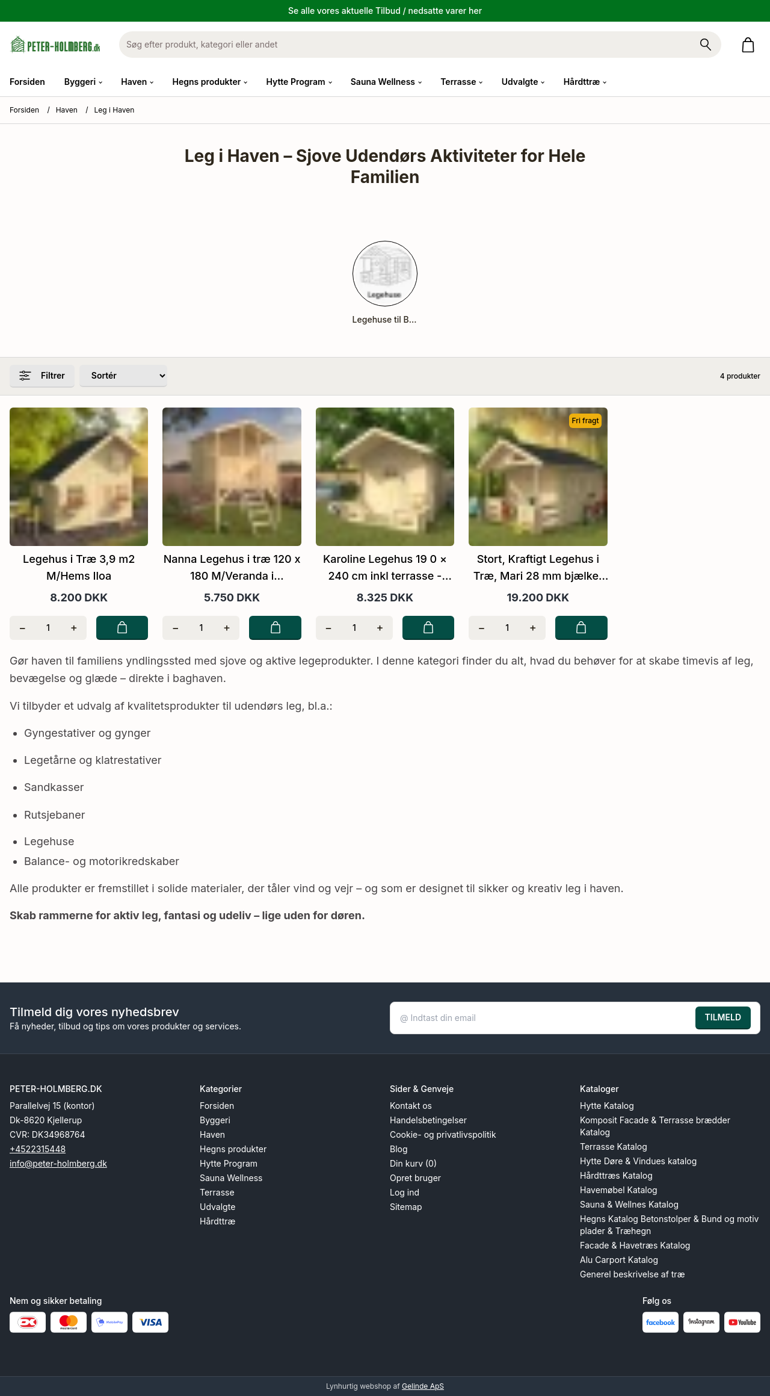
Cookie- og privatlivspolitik (443, 1134)
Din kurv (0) (413, 1163)
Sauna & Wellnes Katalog (629, 1204)
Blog (399, 1149)
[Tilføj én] (74, 628)
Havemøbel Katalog (619, 1190)
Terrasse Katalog (613, 1146)
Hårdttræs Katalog (616, 1175)
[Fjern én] (22, 628)
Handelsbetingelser (428, 1120)
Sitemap (406, 1207)
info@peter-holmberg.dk (58, 1163)
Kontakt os (411, 1105)
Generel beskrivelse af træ (632, 1274)
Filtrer (42, 376)
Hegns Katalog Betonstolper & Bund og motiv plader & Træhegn (669, 1225)
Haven (67, 109)
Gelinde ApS (423, 1386)
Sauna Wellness (231, 1178)
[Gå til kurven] (750, 44)
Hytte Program (228, 1163)
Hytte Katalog (607, 1105)
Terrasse (217, 1192)
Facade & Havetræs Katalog (635, 1245)
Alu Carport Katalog (619, 1260)
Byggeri (215, 1120)
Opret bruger (415, 1178)
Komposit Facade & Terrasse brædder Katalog (655, 1126)
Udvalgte (217, 1207)
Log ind (404, 1192)
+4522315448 (38, 1149)
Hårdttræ (217, 1221)
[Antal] (48, 628)
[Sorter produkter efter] (123, 376)
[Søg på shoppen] (706, 45)
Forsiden (27, 81)
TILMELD (723, 1017)
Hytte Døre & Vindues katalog (638, 1161)
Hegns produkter (233, 1149)
